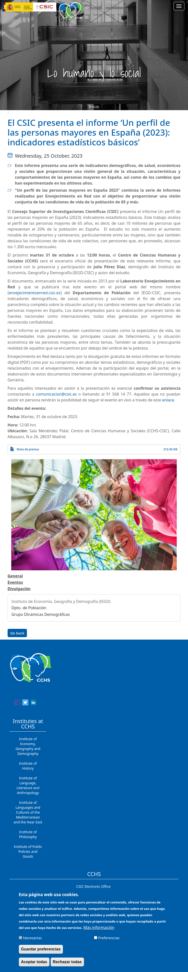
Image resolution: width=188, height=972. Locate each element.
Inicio (94, 106)
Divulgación (19, 588)
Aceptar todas (34, 962)
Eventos (15, 582)
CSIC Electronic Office (93, 886)
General (15, 576)
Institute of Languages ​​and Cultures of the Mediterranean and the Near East (27, 812)
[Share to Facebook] (17, 703)
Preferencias (108, 938)
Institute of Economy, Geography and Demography (27, 746)
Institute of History (28, 766)
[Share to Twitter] (25, 703)
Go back (17, 633)
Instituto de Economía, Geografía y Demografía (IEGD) (61, 601)
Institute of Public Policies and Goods (28, 851)
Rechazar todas (67, 962)
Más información (98, 927)
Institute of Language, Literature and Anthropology (27, 785)
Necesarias (32, 938)
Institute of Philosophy (28, 834)
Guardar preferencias (41, 949)
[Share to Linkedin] (33, 703)
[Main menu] (179, 6)
